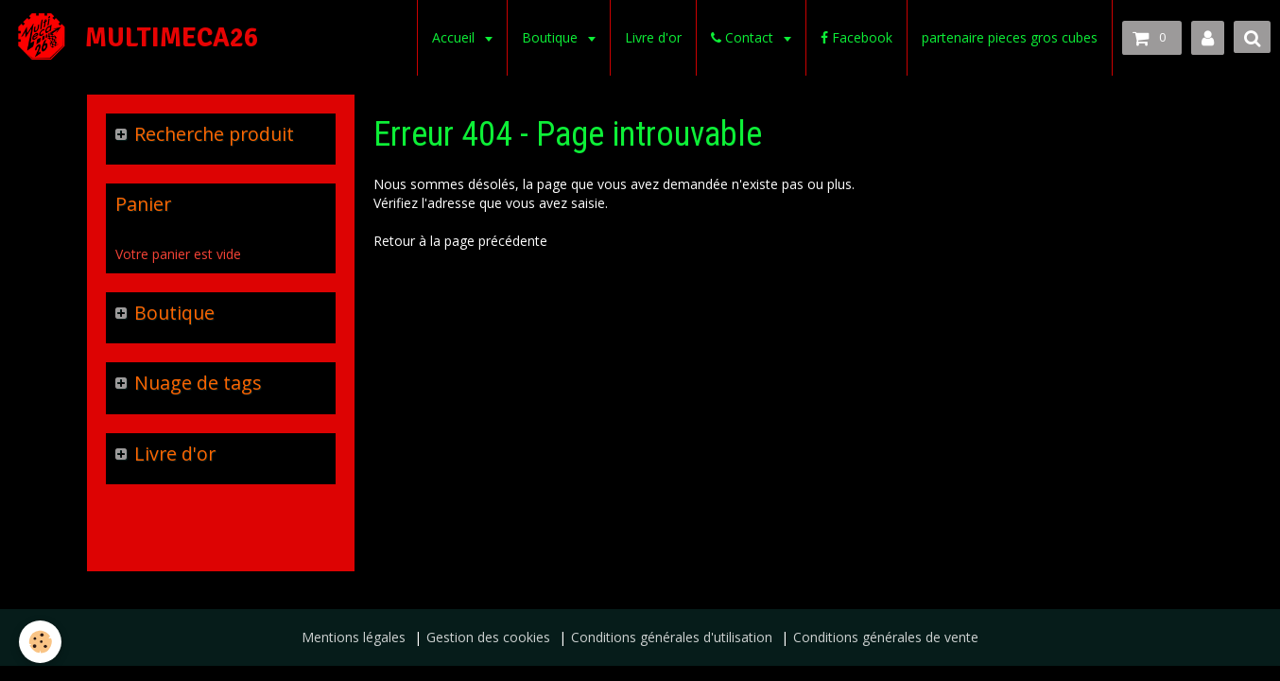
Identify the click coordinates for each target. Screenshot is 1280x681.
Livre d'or (653, 37)
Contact (744, 37)
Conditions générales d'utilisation (671, 637)
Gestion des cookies (488, 637)
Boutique (551, 37)
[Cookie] (40, 641)
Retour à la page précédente (460, 241)
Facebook (856, 37)
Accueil (455, 37)
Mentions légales (354, 637)
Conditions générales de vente (885, 637)
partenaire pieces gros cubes (1010, 37)
